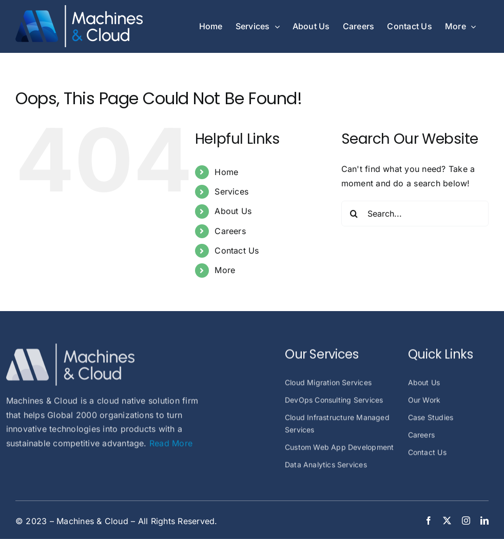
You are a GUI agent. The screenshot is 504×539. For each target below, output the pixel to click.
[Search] (354, 213)
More (225, 270)
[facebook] (428, 520)
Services (231, 191)
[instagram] (466, 520)
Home (226, 172)
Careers (230, 231)
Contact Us (237, 250)
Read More (170, 446)
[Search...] (415, 213)
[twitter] (447, 520)
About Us (233, 211)
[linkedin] (484, 520)
